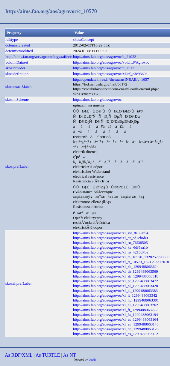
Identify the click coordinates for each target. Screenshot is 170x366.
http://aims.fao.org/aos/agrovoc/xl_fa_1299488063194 (115, 314)
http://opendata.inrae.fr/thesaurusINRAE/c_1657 (111, 79)
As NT (69, 355)
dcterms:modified (19, 51)
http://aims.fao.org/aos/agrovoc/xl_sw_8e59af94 (110, 233)
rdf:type (11, 39)
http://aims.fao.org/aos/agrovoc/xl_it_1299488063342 (115, 295)
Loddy (92, 359)
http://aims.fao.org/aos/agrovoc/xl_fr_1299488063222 (115, 310)
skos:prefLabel (16, 166)
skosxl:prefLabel (18, 283)
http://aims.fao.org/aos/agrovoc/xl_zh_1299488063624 (116, 266)
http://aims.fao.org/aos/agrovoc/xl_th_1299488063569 (115, 271)
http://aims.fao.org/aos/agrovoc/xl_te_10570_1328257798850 (121, 257)
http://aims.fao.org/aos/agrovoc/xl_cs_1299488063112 (115, 334)
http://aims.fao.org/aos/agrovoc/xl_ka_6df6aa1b (110, 247)
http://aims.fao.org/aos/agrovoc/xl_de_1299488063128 (116, 329)
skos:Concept (83, 39)
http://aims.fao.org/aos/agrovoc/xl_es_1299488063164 (115, 319)
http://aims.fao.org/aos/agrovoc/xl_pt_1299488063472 (115, 281)
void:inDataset (16, 62)
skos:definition (16, 73)
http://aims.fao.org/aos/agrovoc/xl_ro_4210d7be (110, 252)
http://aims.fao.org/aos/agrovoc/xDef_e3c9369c (110, 73)
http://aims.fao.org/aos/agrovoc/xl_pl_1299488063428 (115, 286)
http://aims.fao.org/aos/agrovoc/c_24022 (104, 56)
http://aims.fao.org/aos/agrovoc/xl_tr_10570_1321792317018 (121, 262)
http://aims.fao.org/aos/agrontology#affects (38, 56)
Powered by (81, 359)
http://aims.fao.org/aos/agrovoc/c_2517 (103, 68)
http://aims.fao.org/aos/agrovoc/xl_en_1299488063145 (116, 324)
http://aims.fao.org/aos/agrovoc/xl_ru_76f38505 (110, 242)
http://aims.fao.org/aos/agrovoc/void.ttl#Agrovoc (111, 62)
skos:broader (15, 68)
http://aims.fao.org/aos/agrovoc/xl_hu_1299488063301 (116, 300)
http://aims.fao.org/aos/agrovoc (97, 99)
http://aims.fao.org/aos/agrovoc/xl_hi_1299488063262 (115, 305)
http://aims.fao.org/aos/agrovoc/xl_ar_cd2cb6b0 (110, 238)
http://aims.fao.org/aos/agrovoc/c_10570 (51, 11)
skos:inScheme (17, 99)
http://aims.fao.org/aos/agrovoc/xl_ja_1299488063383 (115, 290)
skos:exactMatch (18, 86)
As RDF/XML (18, 355)
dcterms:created (17, 45)
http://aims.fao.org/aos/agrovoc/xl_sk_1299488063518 (115, 276)
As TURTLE (48, 355)
